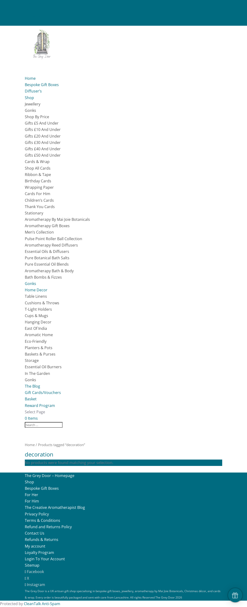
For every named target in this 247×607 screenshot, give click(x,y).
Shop (29, 482)
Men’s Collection (39, 232)
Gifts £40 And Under (43, 148)
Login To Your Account (45, 558)
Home (30, 444)
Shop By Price (37, 116)
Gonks (30, 110)
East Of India (36, 328)
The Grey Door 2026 (168, 597)
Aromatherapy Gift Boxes (47, 225)
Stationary (34, 213)
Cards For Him (37, 193)
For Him (32, 501)
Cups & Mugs (36, 315)
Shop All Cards (38, 168)
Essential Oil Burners (43, 366)
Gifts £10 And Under (43, 129)
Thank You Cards (40, 206)
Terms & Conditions (42, 520)
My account (35, 546)
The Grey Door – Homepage (49, 475)
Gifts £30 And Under (43, 142)
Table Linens (36, 296)
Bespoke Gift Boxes (42, 84)
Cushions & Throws (42, 303)
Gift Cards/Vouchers (43, 392)
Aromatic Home (39, 334)
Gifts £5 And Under (42, 123)
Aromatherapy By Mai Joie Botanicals (57, 219)
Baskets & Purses (40, 354)
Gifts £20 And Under (43, 136)
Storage (32, 360)
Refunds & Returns (41, 539)
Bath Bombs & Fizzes (43, 277)
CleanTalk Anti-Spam (42, 603)
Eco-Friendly (36, 341)
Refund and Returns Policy (48, 526)
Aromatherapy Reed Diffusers (51, 245)
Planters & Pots (38, 347)
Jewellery (32, 104)
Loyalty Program (39, 552)
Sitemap (32, 565)
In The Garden (37, 373)
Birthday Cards (38, 181)
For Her (31, 494)
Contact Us (34, 533)
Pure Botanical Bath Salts (47, 257)
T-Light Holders (38, 309)
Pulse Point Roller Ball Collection (53, 238)
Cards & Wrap (37, 161)
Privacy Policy (37, 514)
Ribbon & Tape (38, 174)
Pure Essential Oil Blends (47, 264)
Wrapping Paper (39, 187)
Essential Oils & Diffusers (47, 251)
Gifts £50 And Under (43, 155)
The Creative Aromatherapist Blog (55, 507)
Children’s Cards (39, 200)
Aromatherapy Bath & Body (49, 270)
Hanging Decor (38, 322)
